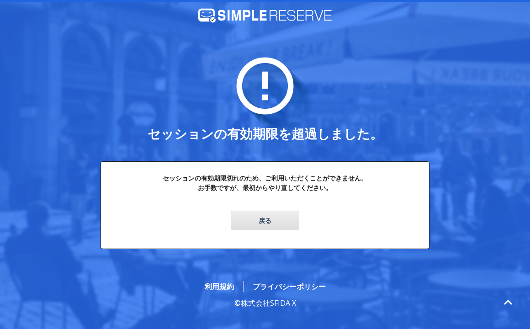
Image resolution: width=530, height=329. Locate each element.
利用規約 (219, 286)
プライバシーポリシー (289, 286)
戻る (265, 220)
